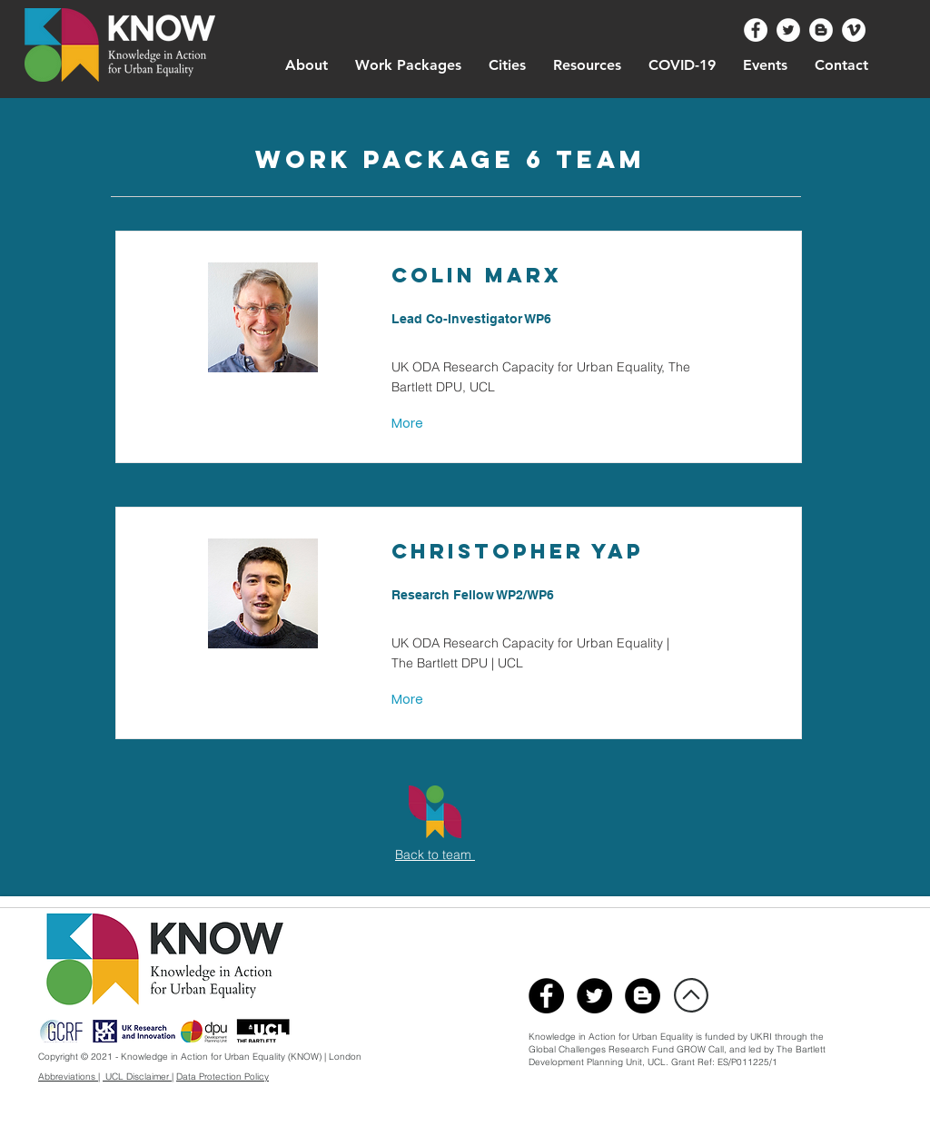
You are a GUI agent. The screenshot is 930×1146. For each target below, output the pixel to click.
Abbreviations (68, 1076)
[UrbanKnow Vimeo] (854, 30)
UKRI (762, 1036)
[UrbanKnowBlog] (642, 995)
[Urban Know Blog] (821, 30)
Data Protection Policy (222, 1076)
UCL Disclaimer (137, 1076)
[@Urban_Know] (788, 30)
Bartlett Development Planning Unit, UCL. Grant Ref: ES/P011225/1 (677, 1055)
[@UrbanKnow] (755, 30)
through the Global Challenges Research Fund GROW (676, 1043)
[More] (409, 424)
